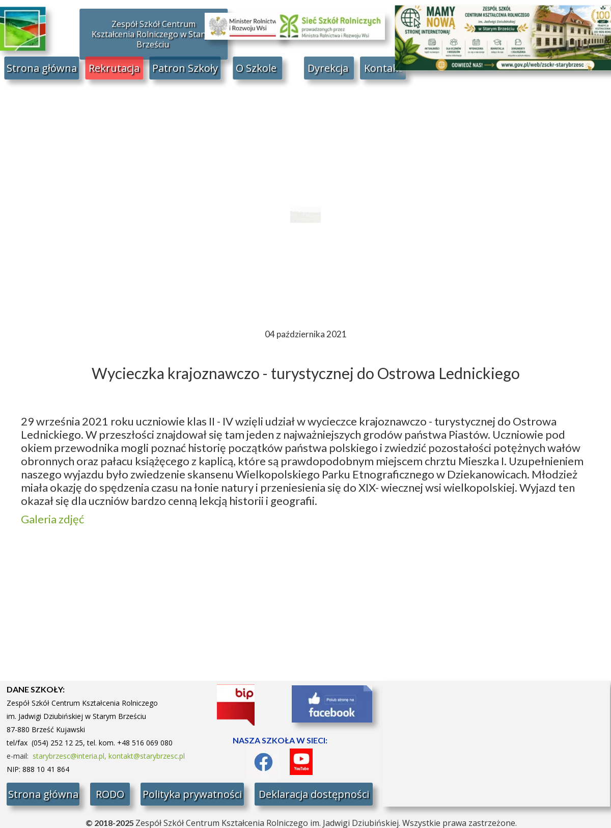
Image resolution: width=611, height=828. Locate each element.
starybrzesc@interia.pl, (70, 756)
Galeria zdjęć (53, 519)
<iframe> (496, 744)
